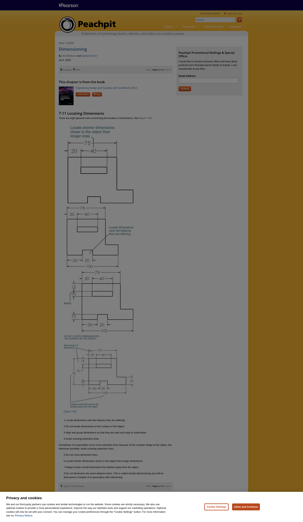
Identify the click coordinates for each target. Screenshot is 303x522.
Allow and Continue (246, 514)
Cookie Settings (216, 514)
